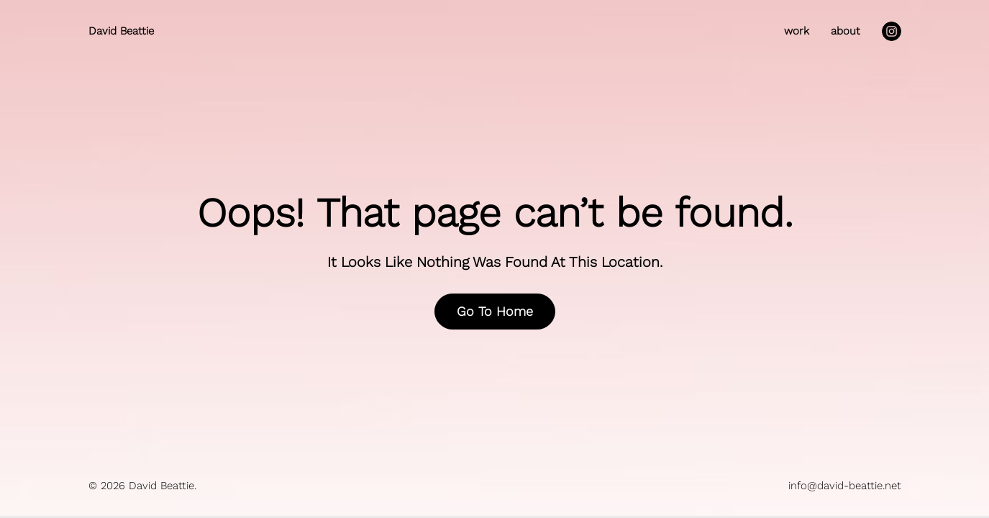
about (845, 31)
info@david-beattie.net (844, 485)
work (796, 31)
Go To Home (495, 311)
